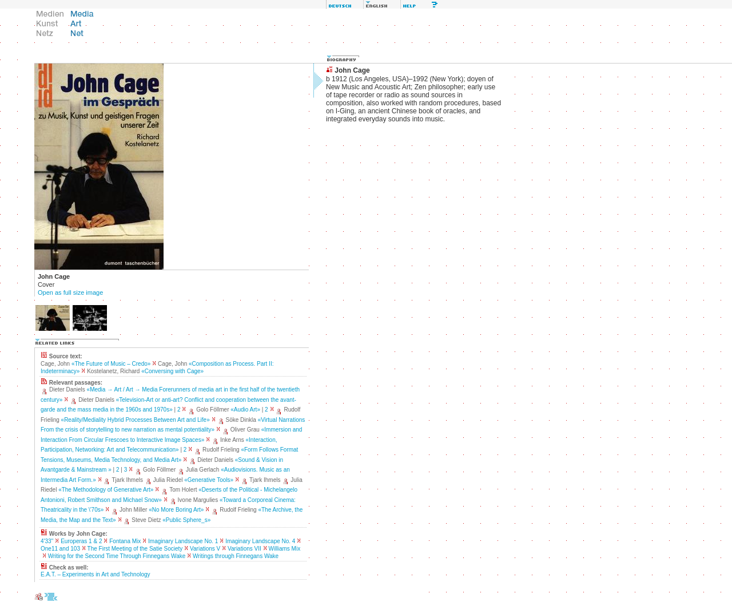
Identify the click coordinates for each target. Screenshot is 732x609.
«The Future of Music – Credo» (110, 364)
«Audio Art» (245, 409)
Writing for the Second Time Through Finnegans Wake (117, 556)
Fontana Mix (125, 541)
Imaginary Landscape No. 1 (183, 541)
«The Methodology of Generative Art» (105, 490)
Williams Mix (285, 548)
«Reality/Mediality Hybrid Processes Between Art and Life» (135, 420)
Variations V (205, 548)
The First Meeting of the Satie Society (135, 548)
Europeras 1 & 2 (81, 541)
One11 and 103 (60, 548)
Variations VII (244, 548)
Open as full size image (70, 292)
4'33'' (47, 541)
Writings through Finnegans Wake (236, 556)
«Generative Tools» (208, 480)
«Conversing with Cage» (172, 371)
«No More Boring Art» (176, 510)
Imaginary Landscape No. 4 (260, 541)
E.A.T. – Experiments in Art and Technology (95, 574)
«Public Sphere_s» (186, 520)
